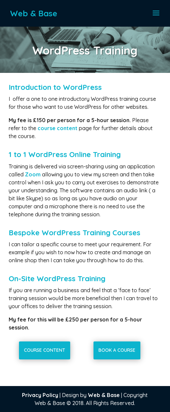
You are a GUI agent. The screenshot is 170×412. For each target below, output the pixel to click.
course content (58, 128)
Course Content (44, 350)
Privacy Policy (40, 395)
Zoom (33, 174)
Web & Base (104, 395)
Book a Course (116, 350)
